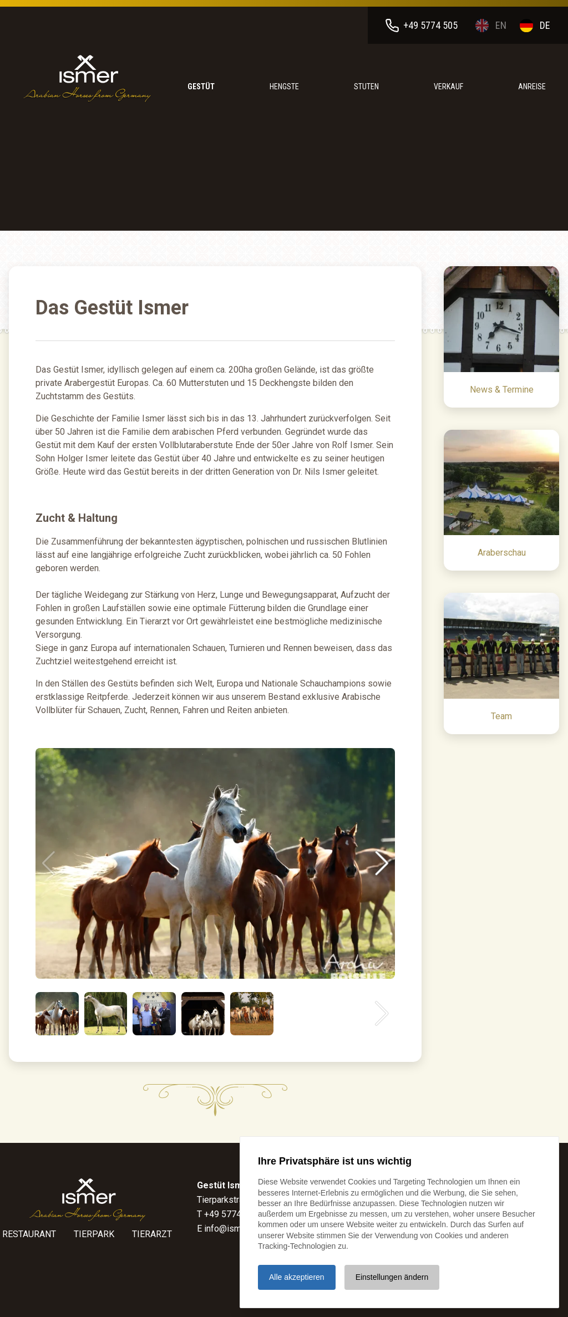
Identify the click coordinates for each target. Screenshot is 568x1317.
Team (501, 716)
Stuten (366, 86)
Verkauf (448, 86)
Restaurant (29, 1234)
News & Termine (502, 389)
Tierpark (94, 1234)
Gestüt (201, 86)
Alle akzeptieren (296, 1277)
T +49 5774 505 (227, 1214)
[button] (381, 863)
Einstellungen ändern (392, 1277)
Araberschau (502, 552)
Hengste (284, 86)
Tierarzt (152, 1234)
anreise (532, 86)
